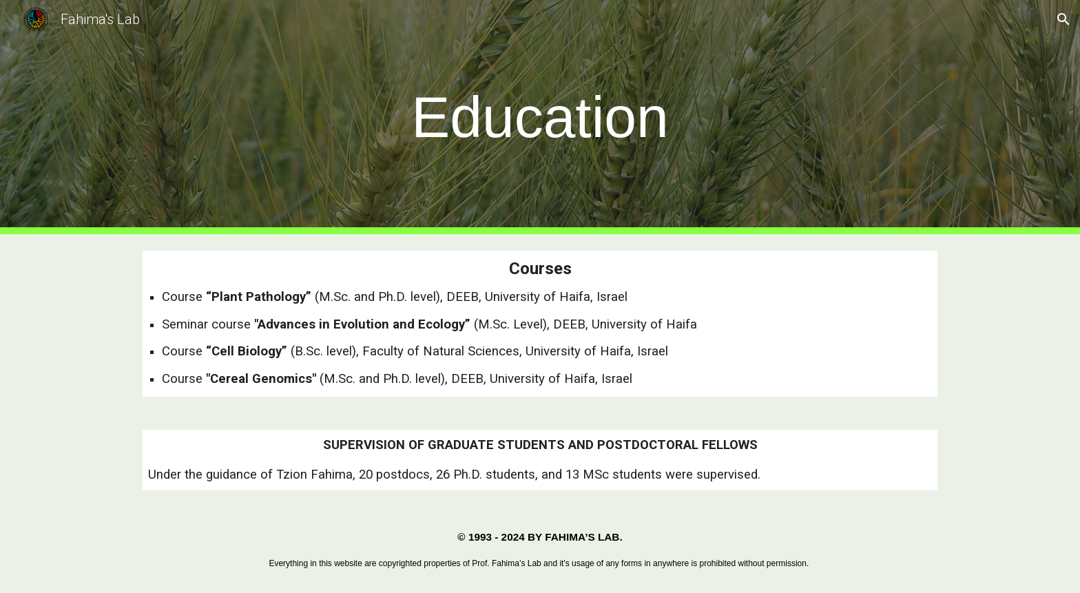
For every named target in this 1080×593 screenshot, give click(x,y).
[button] (1063, 19)
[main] (540, 117)
